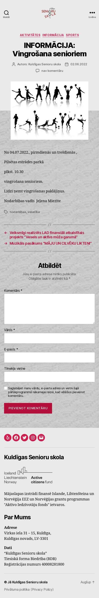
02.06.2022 (78, 64)
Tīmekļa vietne (14, 369)
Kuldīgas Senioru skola (44, 64)
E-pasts (11, 349)
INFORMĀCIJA (53, 35)
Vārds (9, 330)
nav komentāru (52, 71)
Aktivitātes (30, 35)
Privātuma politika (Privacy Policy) (29, 589)
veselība (34, 212)
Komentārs (13, 291)
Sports (72, 35)
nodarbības (18, 212)
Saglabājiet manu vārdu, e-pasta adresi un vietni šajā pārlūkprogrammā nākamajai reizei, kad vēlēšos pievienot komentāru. (46, 392)
